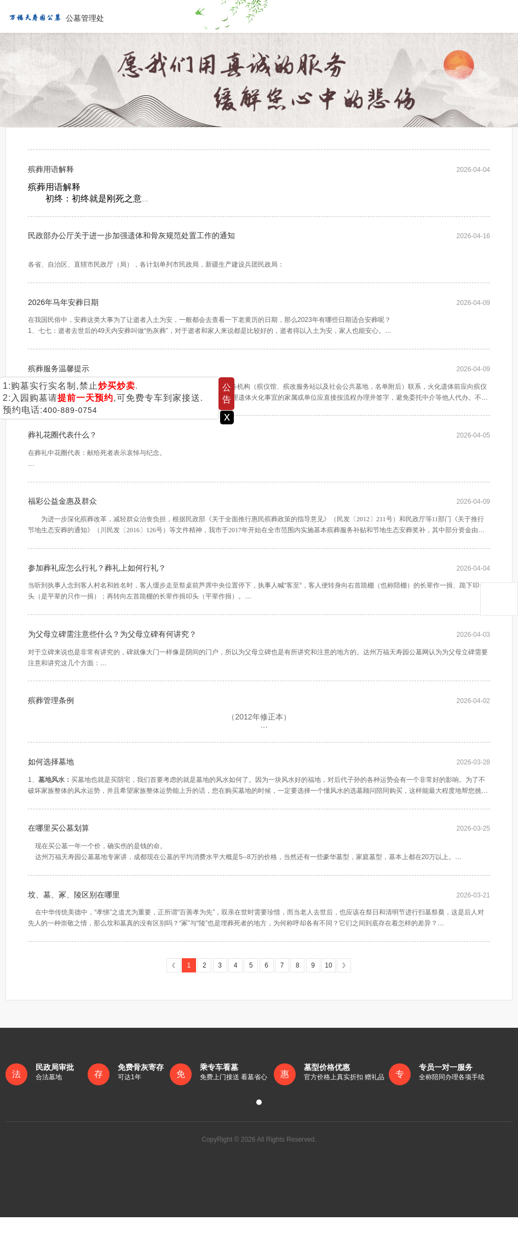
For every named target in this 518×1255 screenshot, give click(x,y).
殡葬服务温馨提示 (58, 379)
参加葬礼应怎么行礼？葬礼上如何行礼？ (97, 588)
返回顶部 (499, 599)
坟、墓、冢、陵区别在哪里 (74, 930)
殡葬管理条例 (51, 727)
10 (328, 1003)
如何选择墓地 (51, 791)
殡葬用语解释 (51, 170)
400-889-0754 (70, 410)
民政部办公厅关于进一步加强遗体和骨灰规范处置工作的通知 (131, 240)
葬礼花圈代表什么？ (62, 449)
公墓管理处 (54, 16)
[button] (259, 1140)
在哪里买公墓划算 (58, 861)
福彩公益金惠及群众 (62, 518)
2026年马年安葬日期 (63, 310)
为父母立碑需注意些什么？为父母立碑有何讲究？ (112, 657)
